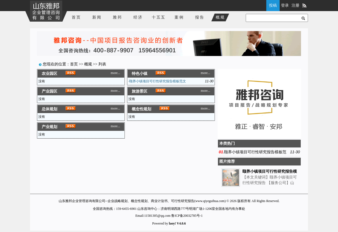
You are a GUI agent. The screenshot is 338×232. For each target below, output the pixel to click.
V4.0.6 (181, 223)
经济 (138, 17)
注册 (295, 5)
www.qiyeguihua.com (210, 201)
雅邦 (117, 17)
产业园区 (49, 91)
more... (115, 73)
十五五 (159, 17)
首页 (76, 17)
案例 (179, 17)
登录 (285, 5)
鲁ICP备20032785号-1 (187, 216)
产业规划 (49, 127)
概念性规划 (141, 109)
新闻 (97, 17)
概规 (220, 17)
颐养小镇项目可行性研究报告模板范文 (157, 81)
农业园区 (49, 74)
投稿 (273, 5)
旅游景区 (139, 91)
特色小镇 (139, 74)
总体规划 (49, 109)
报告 (200, 17)
